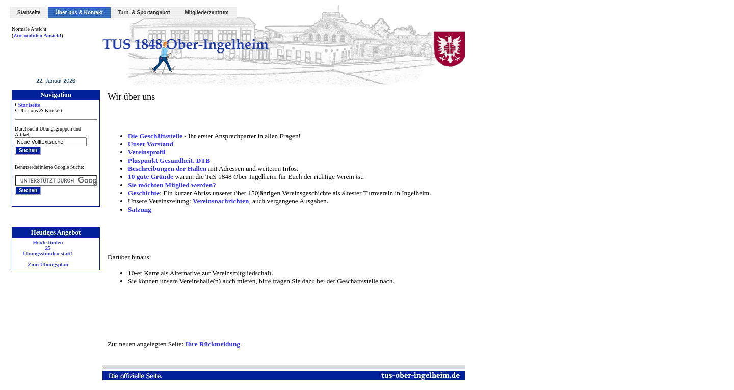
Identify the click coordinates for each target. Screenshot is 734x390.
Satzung (139, 209)
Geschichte (144, 193)
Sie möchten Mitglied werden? (172, 185)
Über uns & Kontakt (79, 12)
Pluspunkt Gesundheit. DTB (169, 160)
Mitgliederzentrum (207, 12)
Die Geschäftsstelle (155, 136)
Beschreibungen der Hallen (168, 168)
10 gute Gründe (150, 176)
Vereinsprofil (147, 152)
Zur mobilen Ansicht (37, 35)
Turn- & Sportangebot (144, 12)
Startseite (29, 12)
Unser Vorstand (150, 144)
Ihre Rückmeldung (212, 344)
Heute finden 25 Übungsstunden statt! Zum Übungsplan (47, 253)
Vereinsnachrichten (221, 201)
